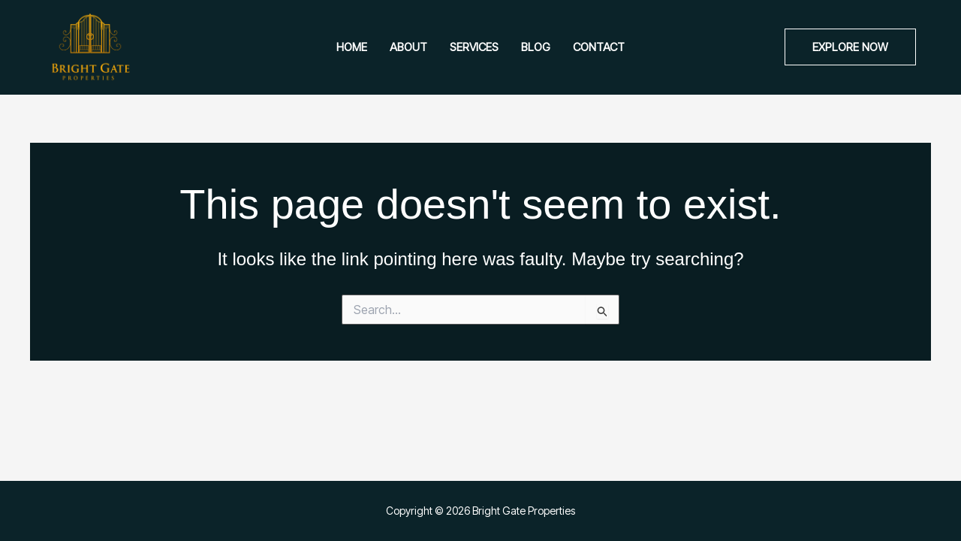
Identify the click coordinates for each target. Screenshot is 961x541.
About (408, 47)
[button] (850, 47)
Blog (535, 47)
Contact (599, 47)
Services (474, 47)
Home (351, 47)
